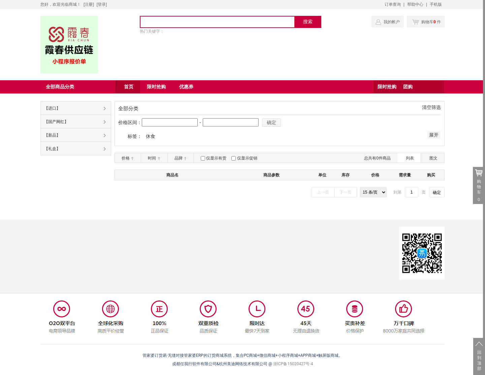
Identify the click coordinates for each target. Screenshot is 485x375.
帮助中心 (415, 4)
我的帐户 (392, 22)
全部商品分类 (60, 86)
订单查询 (393, 4)
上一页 (323, 192)
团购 (408, 86)
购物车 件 (426, 22)
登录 (102, 4)
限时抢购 (387, 86)
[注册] (89, 4)
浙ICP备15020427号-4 (293, 364)
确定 (271, 122)
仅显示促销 (247, 158)
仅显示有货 (216, 158)
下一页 (346, 192)
